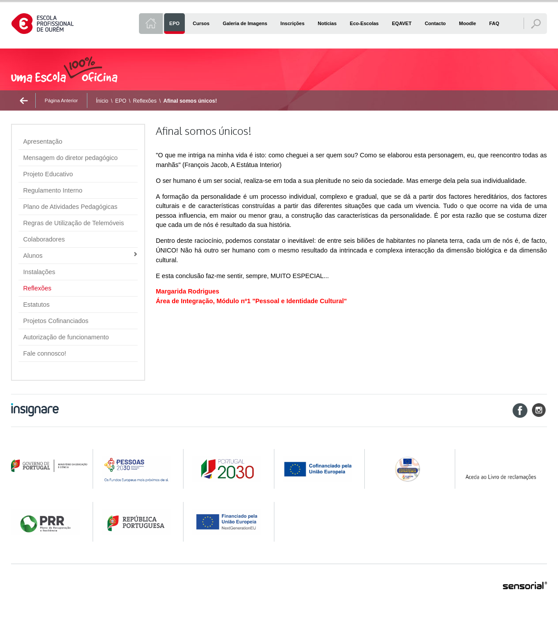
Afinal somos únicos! (190, 101)
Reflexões (145, 101)
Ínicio (102, 101)
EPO (120, 101)
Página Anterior (61, 100)
